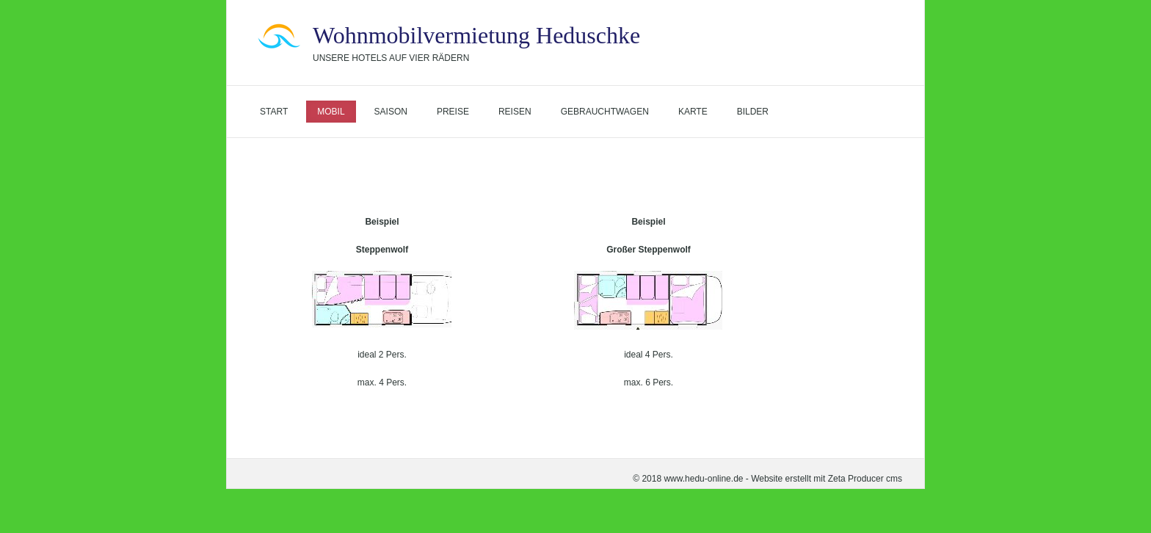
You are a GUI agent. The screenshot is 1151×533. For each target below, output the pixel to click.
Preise (453, 111)
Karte (693, 111)
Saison (390, 111)
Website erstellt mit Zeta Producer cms (826, 479)
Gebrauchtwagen (605, 111)
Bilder (753, 111)
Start (274, 111)
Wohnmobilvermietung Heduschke (476, 35)
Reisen (514, 111)
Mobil (330, 111)
